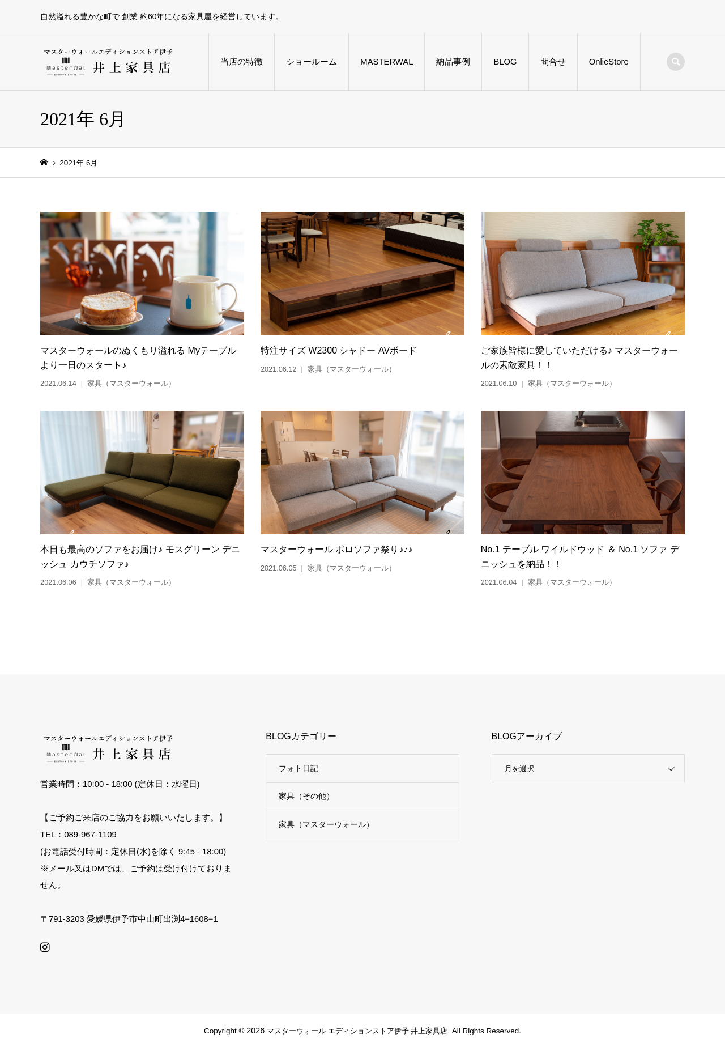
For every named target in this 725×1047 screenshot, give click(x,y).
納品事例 (453, 61)
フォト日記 (298, 768)
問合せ (553, 61)
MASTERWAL (386, 61)
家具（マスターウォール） (326, 824)
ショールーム (311, 61)
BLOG (505, 61)
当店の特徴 (241, 61)
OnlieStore (609, 61)
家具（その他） (306, 796)
